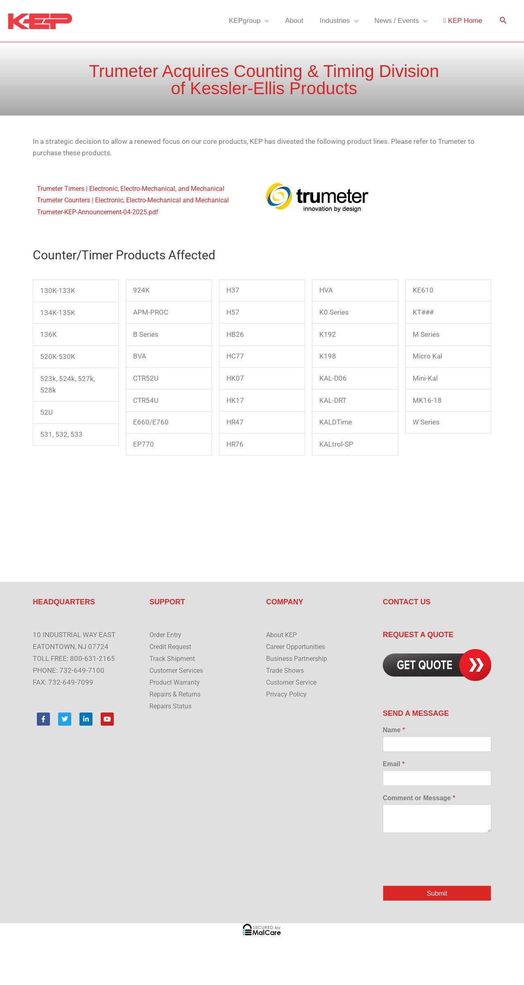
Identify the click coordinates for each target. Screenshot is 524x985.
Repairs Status (171, 706)
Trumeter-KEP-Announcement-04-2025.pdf (103, 212)
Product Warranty (176, 682)
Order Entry (167, 635)
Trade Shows (286, 670)
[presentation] (445, 872)
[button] (503, 21)
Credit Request (172, 646)
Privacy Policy (287, 694)
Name (394, 729)
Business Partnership (299, 658)
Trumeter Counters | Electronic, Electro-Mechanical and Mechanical (140, 200)
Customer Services (178, 670)
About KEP (283, 635)
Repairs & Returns (176, 694)
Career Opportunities (298, 646)
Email (393, 763)
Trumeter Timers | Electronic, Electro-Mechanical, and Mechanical (137, 188)
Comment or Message (419, 797)
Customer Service (293, 682)
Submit (437, 893)
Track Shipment (173, 658)
